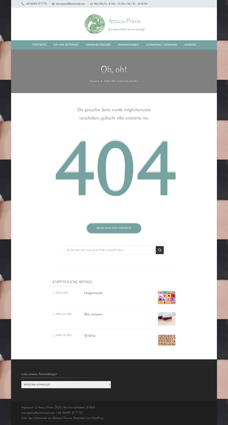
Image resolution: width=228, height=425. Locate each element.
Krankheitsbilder (98, 44)
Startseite (39, 44)
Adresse (190, 44)
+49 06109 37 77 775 (36, 4)
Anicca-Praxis (124, 21)
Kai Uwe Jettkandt (66, 44)
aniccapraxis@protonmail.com (70, 4)
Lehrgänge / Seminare (161, 44)
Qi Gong (89, 335)
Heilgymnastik (93, 293)
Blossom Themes (62, 418)
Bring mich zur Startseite (113, 228)
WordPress (97, 418)
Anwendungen (128, 44)
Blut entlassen (93, 314)
